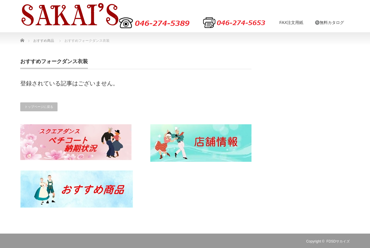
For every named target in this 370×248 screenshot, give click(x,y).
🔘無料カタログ (329, 22)
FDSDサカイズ (338, 241)
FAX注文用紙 (291, 22)
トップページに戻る (39, 106)
